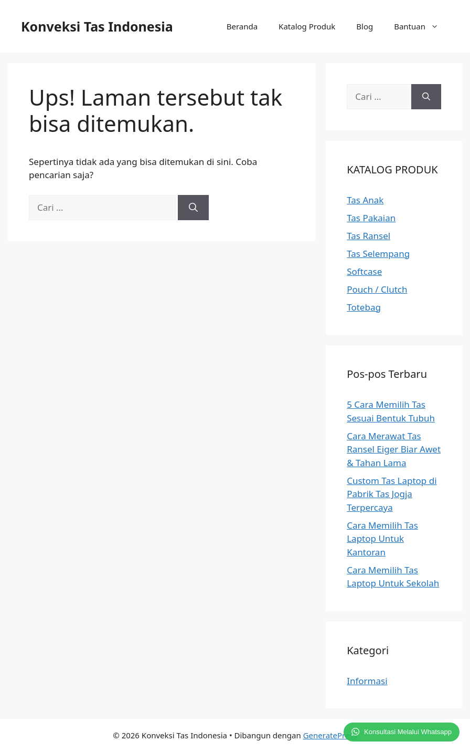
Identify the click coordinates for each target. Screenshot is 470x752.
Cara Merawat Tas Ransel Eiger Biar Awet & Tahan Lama (394, 449)
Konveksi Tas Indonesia (97, 26)
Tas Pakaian (371, 218)
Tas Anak (365, 200)
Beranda (242, 26)
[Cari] (193, 207)
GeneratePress (330, 735)
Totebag (364, 307)
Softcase (364, 271)
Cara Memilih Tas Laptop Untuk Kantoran (382, 538)
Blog (364, 26)
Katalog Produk (307, 26)
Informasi (367, 681)
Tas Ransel (368, 236)
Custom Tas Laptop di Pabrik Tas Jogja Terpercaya (391, 494)
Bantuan (421, 26)
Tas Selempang (378, 254)
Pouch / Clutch (377, 289)
